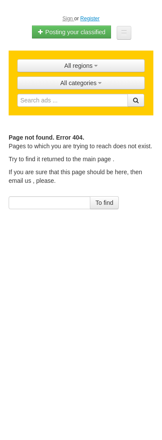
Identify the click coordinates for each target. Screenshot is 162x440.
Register (90, 19)
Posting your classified (71, 32)
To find (104, 202)
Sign (68, 19)
